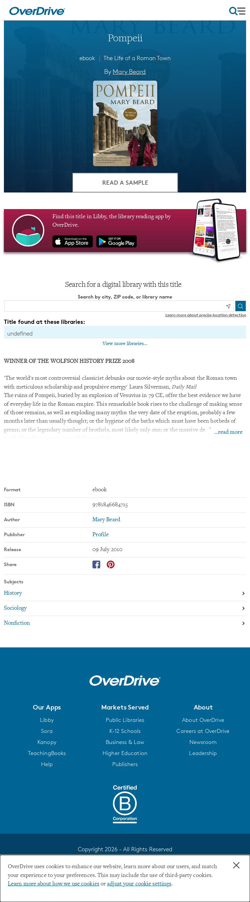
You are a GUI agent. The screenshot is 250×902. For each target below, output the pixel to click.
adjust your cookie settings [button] (139, 884)
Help (47, 764)
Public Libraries (125, 720)
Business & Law (125, 742)
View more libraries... (125, 343)
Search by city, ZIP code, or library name (125, 297)
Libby (47, 720)
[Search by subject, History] (125, 593)
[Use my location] (228, 306)
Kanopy (46, 742)
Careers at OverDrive (202, 731)
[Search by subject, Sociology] (125, 608)
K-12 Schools (125, 731)
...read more (228, 432)
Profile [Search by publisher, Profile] (100, 535)
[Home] (37, 10)
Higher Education (125, 753)
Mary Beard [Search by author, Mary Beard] (129, 71)
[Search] (240, 306)
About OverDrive (203, 720)
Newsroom (203, 742)
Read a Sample (125, 182)
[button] (47, 707)
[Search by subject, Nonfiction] (125, 623)
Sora (46, 731)
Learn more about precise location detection (205, 314)
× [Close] (236, 866)
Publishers (125, 764)
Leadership (203, 753)
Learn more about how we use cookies (53, 884)
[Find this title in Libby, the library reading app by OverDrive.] (125, 230)
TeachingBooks (47, 753)
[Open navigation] (237, 11)
